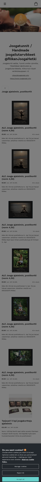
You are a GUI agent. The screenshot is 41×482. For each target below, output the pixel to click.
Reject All (20, 474)
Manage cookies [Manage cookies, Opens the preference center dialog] (21, 467)
